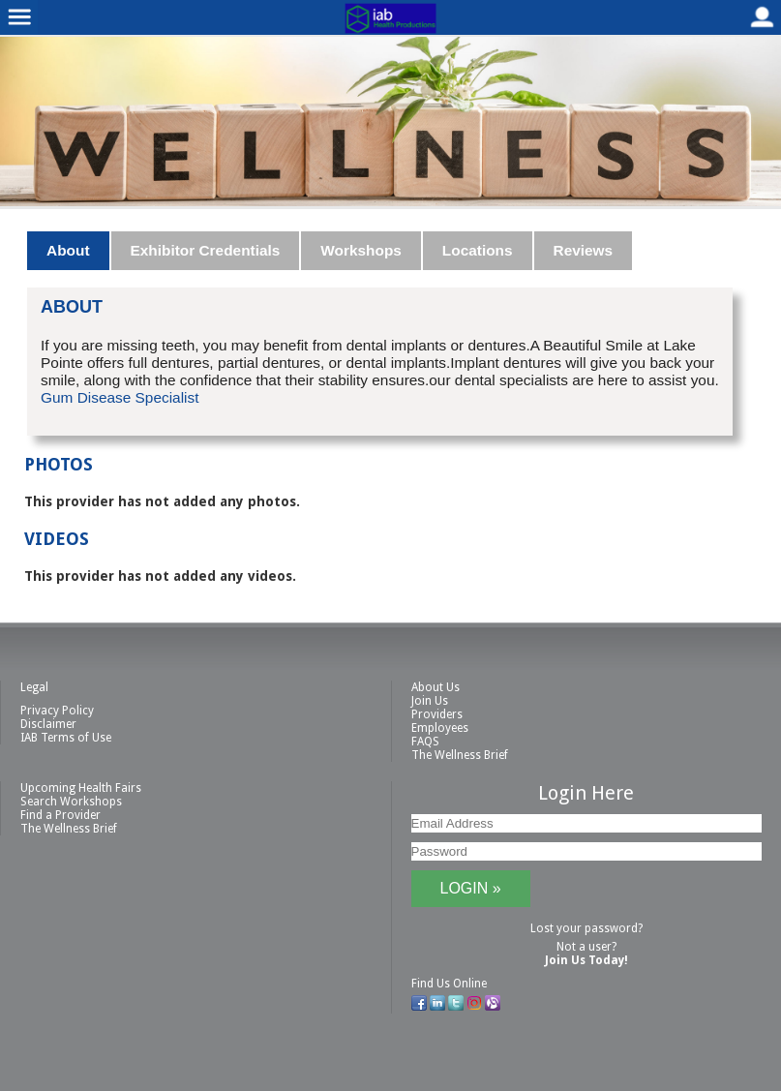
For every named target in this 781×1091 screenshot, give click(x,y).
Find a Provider (60, 815)
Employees (439, 728)
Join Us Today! (586, 960)
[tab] (68, 250)
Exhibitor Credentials (206, 250)
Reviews (584, 250)
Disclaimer (48, 724)
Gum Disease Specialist (119, 397)
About (67, 250)
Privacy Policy (57, 710)
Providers (437, 714)
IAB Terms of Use (65, 737)
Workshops (361, 250)
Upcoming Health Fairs (80, 788)
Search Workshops (71, 801)
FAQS (425, 741)
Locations (477, 250)
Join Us (429, 701)
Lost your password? (586, 928)
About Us (435, 687)
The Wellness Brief (459, 755)
